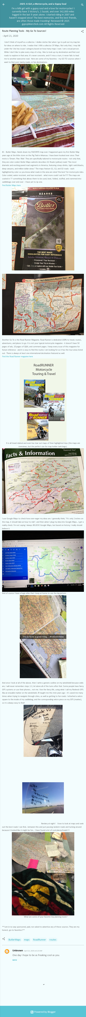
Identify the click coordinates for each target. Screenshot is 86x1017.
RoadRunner (39, 940)
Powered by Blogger (43, 1012)
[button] (82, 32)
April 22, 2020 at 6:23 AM (33, 951)
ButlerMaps (14, 940)
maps (27, 940)
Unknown (17, 950)
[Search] (82, 5)
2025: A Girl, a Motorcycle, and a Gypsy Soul (43, 4)
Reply (14, 960)
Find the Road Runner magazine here (17, 357)
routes (52, 940)
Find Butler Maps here (11, 185)
